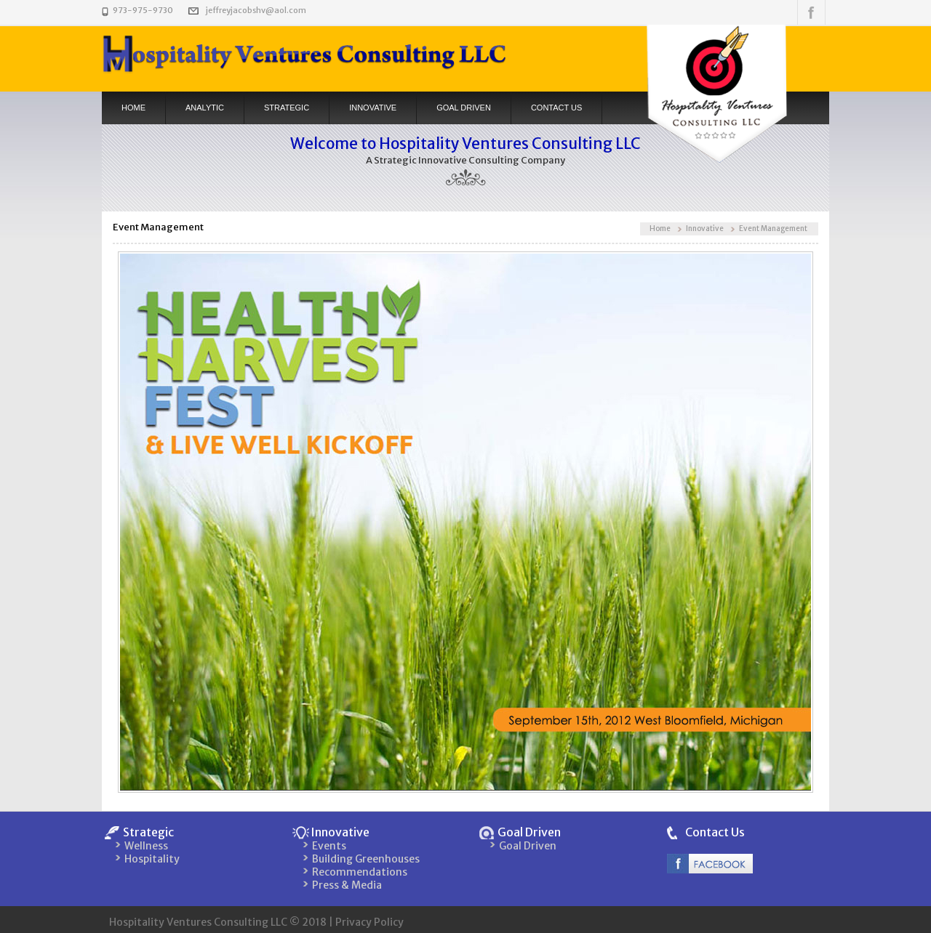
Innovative (705, 228)
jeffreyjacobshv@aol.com (256, 10)
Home (133, 107)
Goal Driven (463, 107)
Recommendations (359, 872)
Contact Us (715, 832)
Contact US (557, 107)
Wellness (146, 845)
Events (329, 845)
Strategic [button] (286, 107)
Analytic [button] (204, 107)
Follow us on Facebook (811, 12)
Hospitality (152, 858)
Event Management (773, 228)
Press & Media (347, 885)
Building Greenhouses (366, 858)
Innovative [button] (372, 107)
